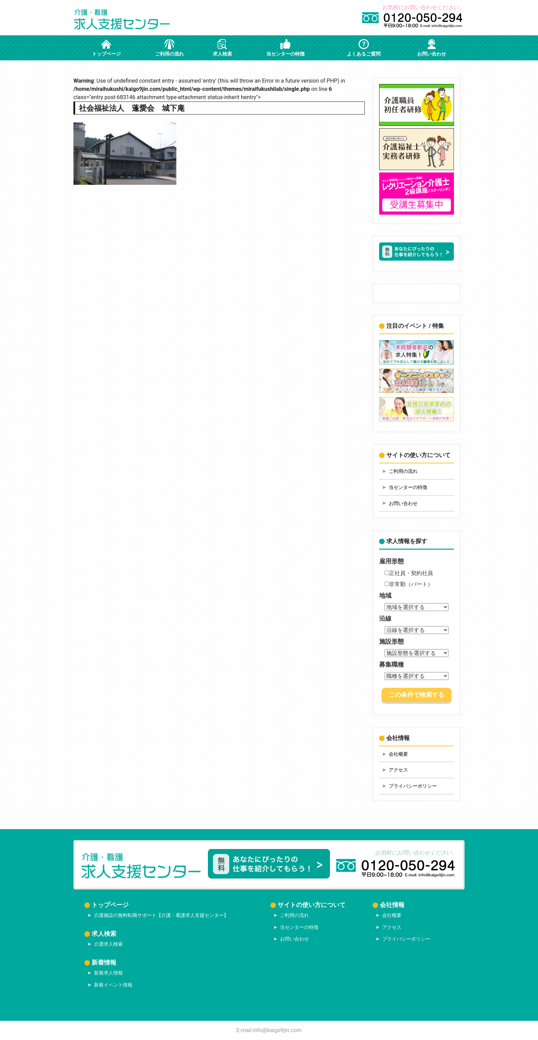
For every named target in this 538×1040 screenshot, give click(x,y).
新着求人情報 (108, 973)
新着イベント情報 (113, 985)
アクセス (398, 770)
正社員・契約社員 (409, 573)
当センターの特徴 (408, 487)
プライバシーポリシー (413, 786)
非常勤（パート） (409, 584)
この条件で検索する (416, 694)
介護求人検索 (108, 944)
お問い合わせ (403, 503)
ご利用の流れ (403, 471)
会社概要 (398, 754)
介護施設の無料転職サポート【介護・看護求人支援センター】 (161, 915)
